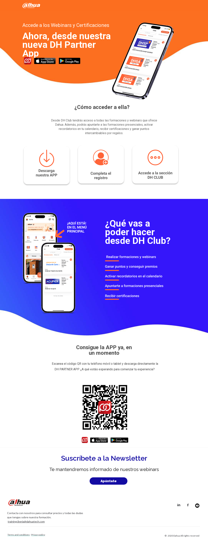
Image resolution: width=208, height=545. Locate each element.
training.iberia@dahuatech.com (26, 521)
